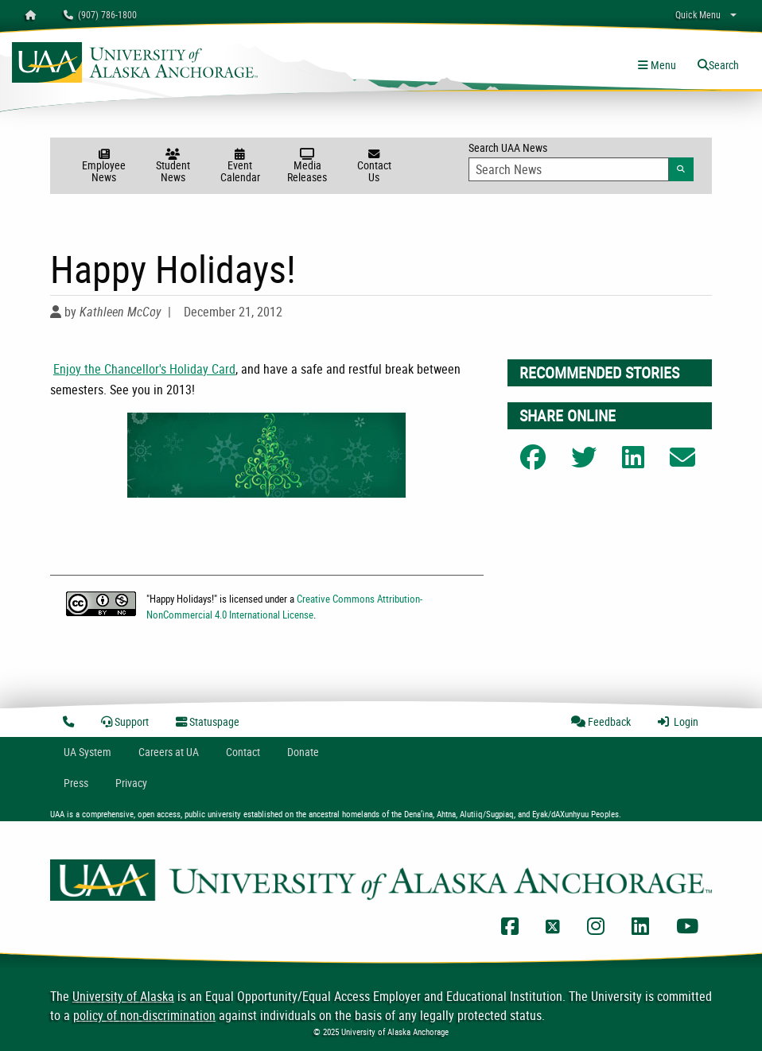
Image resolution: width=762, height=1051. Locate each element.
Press (76, 782)
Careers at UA (168, 751)
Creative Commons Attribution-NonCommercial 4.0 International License (284, 606)
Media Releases (307, 166)
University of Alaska (123, 996)
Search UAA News (580, 160)
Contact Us (374, 166)
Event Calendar (240, 166)
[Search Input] (568, 169)
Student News (172, 166)
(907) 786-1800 (100, 14)
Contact (243, 751)
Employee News (104, 166)
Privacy (131, 782)
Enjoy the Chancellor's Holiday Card (144, 369)
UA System (87, 751)
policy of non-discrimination (144, 1015)
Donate (303, 751)
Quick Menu (698, 14)
